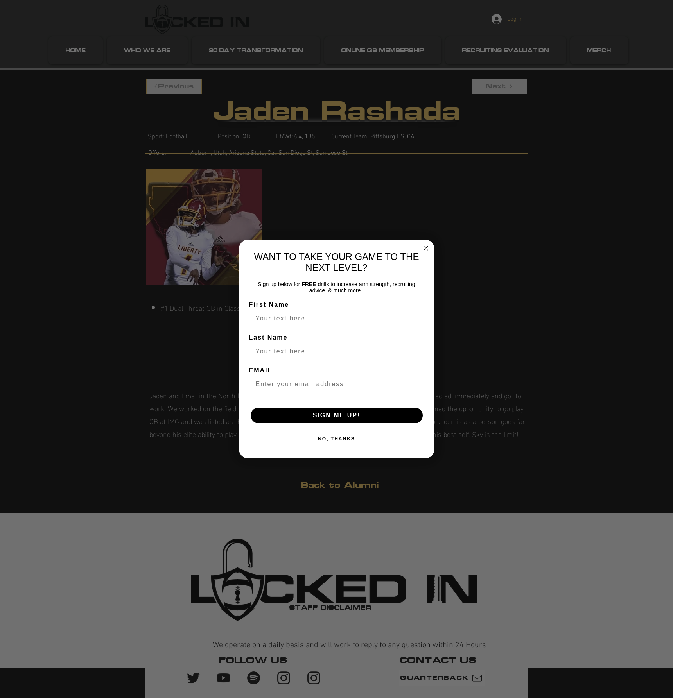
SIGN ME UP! (337, 415)
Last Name (268, 337)
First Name (269, 304)
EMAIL (261, 370)
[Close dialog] (426, 248)
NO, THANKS (336, 439)
